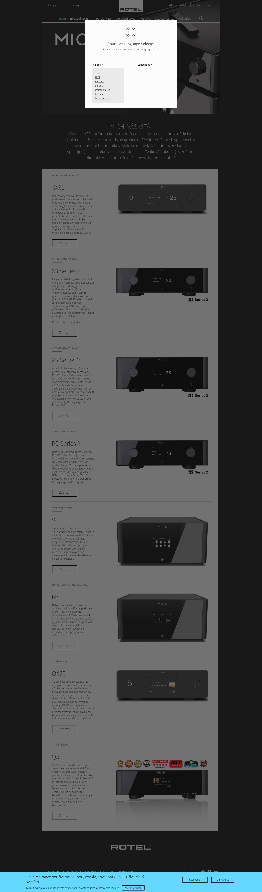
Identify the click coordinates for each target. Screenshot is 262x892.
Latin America (102, 98)
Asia (97, 73)
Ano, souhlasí (195, 879)
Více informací (133, 887)
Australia (99, 81)
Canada (99, 94)
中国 (97, 77)
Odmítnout (223, 879)
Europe (99, 85)
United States (102, 89)
